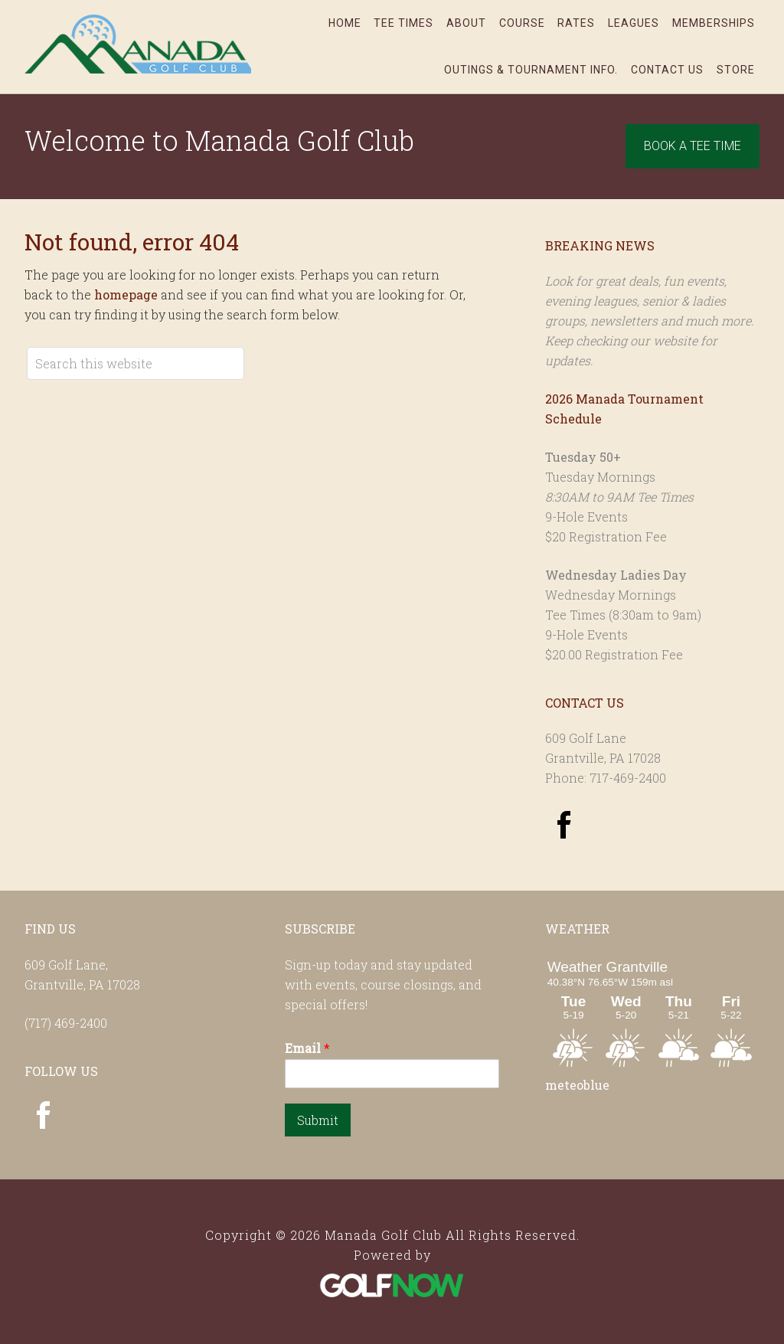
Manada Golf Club (139, 43)
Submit (317, 1120)
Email (307, 1048)
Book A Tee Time (692, 146)
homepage (126, 294)
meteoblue (577, 1085)
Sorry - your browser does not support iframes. (652, 1012)
